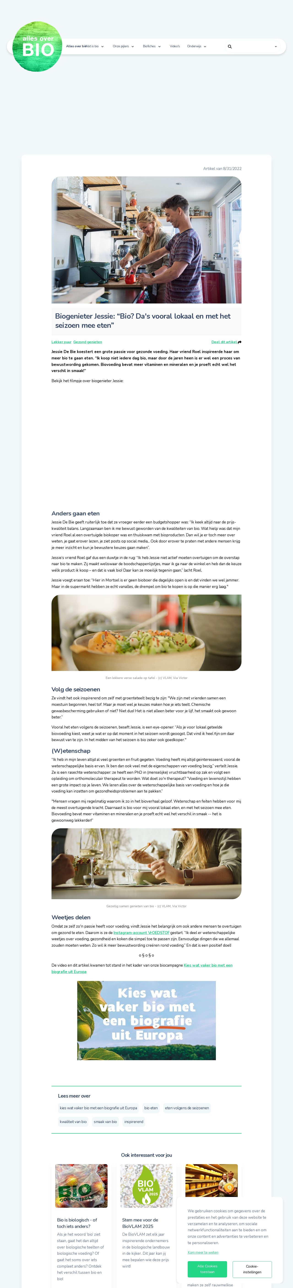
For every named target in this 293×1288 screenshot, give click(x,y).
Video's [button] (175, 46)
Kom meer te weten (203, 1252)
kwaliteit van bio (73, 1121)
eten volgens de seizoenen (187, 1108)
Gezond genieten (87, 342)
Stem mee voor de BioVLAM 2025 (140, 1223)
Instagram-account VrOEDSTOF (141, 932)
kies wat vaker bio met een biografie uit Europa (98, 1108)
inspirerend (133, 1121)
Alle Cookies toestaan (207, 1269)
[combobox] (249, 46)
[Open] (276, 46)
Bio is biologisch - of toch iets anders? (77, 1223)
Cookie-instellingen (252, 1269)
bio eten (151, 1108)
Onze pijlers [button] (121, 46)
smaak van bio (105, 1121)
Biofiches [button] (149, 46)
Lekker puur (61, 342)
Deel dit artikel (226, 342)
